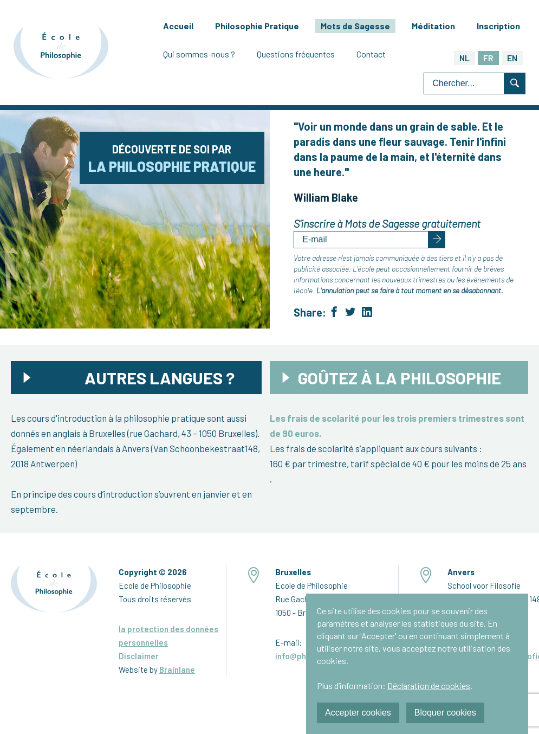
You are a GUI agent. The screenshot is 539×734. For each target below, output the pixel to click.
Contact (371, 54)
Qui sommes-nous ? (199, 54)
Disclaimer (139, 656)
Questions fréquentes (296, 54)
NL (464, 58)
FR (488, 58)
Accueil (178, 26)
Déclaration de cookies (428, 685)
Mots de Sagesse (355, 26)
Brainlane (177, 669)
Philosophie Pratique (257, 26)
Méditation (433, 26)
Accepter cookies (358, 712)
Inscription (498, 26)
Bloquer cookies (445, 712)
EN (512, 58)
